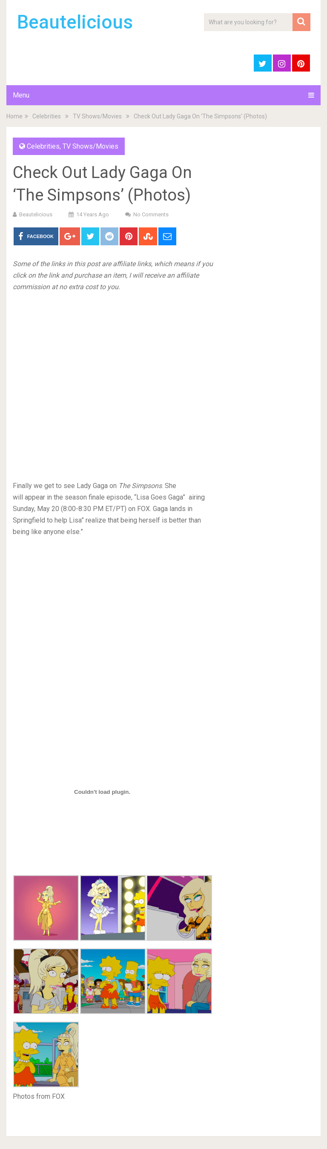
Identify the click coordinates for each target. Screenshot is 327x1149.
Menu (21, 95)
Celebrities (46, 116)
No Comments (151, 214)
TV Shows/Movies (97, 116)
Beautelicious (75, 22)
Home (14, 116)
